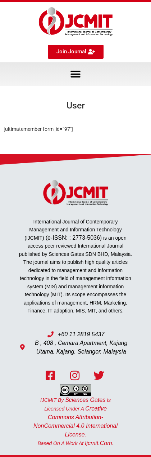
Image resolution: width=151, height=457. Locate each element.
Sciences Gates (85, 400)
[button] (76, 74)
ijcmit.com (98, 443)
